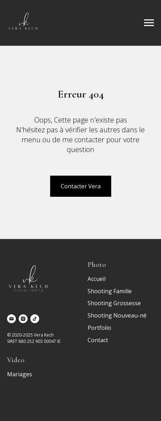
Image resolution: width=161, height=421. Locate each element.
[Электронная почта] (11, 318)
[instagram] (23, 318)
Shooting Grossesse (114, 303)
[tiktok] (34, 318)
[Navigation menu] (149, 22)
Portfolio (99, 328)
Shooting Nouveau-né (117, 315)
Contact (98, 340)
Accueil (97, 279)
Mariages (19, 374)
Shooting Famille (110, 291)
